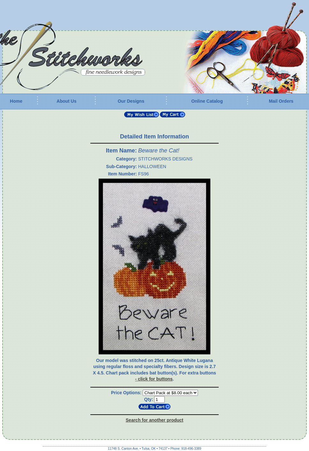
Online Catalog (207, 101)
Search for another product (154, 420)
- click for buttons (153, 378)
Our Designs (131, 101)
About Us (66, 101)
